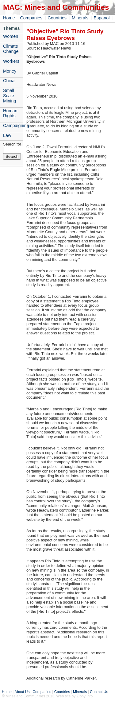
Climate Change (10, 49)
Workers (11, 61)
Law (7, 135)
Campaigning (13, 125)
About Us (21, 692)
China (9, 80)
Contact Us (99, 692)
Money (9, 71)
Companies (31, 17)
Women (10, 36)
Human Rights (10, 113)
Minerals (80, 17)
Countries (57, 17)
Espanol (101, 17)
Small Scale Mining (9, 95)
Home (9, 17)
